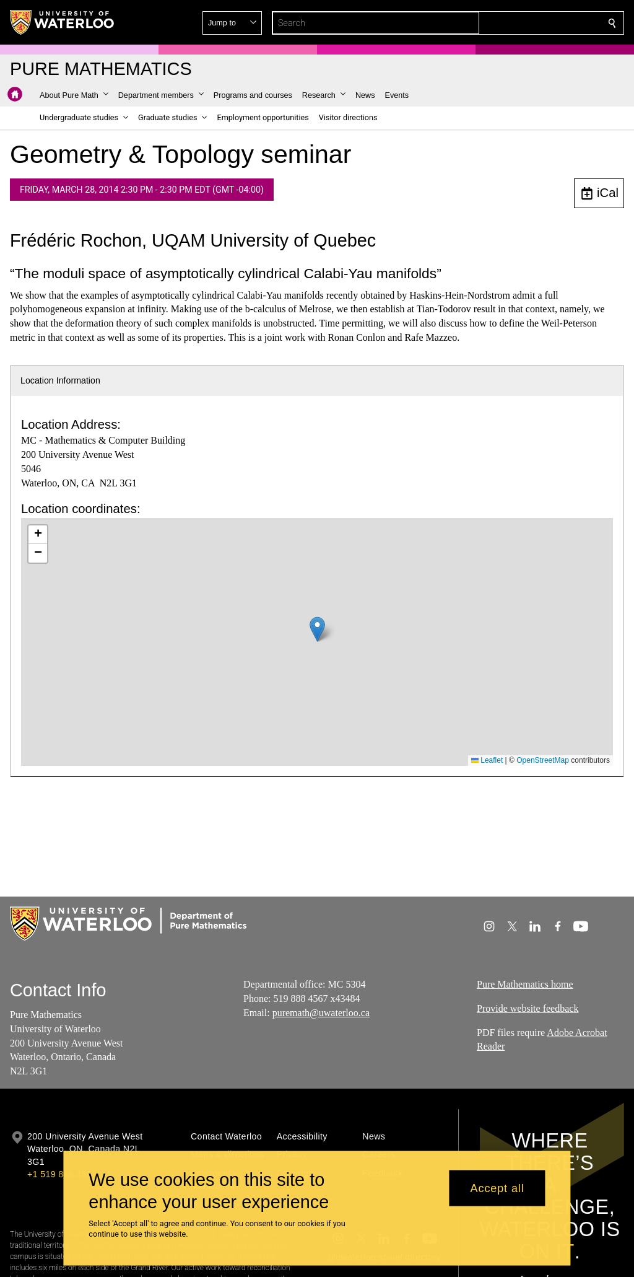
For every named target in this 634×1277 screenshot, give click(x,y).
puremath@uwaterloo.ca (321, 1012)
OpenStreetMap (542, 760)
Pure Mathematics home (525, 984)
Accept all (497, 1188)
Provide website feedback (527, 1008)
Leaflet (487, 760)
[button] (522, 23)
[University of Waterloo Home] (62, 22)
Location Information (60, 380)
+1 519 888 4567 (62, 1174)
